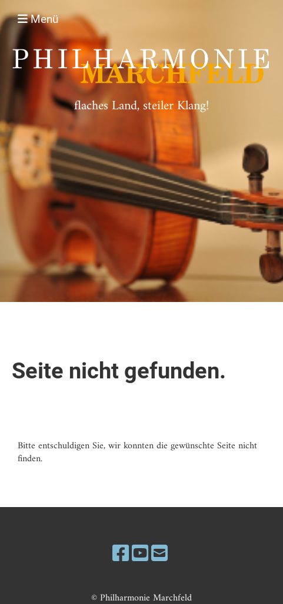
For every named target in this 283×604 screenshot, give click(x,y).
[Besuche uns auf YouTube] (140, 555)
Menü (38, 19)
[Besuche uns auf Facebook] (120, 555)
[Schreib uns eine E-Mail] (159, 555)
